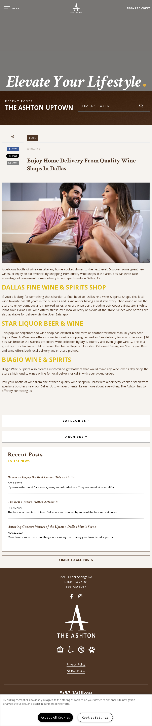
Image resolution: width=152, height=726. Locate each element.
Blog (32, 138)
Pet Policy (76, 671)
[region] (76, 710)
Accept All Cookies (55, 717)
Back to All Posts (76, 560)
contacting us (23, 391)
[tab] (76, 421)
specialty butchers (14, 386)
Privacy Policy (76, 664)
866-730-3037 (138, 8)
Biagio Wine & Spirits (16, 369)
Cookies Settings (95, 717)
